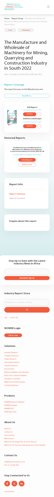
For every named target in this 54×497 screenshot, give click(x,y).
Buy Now (30, 114)
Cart (10, 30)
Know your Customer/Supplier (15, 375)
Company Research (11, 356)
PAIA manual (9, 438)
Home (7, 19)
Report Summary (17, 194)
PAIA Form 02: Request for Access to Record (20, 442)
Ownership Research (11, 362)
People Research (10, 359)
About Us (7, 429)
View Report (27, 160)
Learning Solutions (11, 385)
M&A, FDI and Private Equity (14, 382)
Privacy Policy (9, 435)
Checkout (26, 30)
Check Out (14, 318)
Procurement (9, 369)
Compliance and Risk (12, 379)
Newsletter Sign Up (27, 278)
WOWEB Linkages (10, 405)
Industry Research (11, 352)
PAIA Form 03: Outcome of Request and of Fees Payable (24, 445)
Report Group (17, 19)
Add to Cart (27, 164)
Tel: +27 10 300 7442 (11, 465)
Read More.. (27, 96)
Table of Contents (17, 198)
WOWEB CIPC (9, 409)
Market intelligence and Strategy (16, 372)
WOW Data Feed (10, 412)
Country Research (11, 366)
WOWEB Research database (14, 402)
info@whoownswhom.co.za (14, 462)
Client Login (13, 335)
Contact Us (8, 432)
